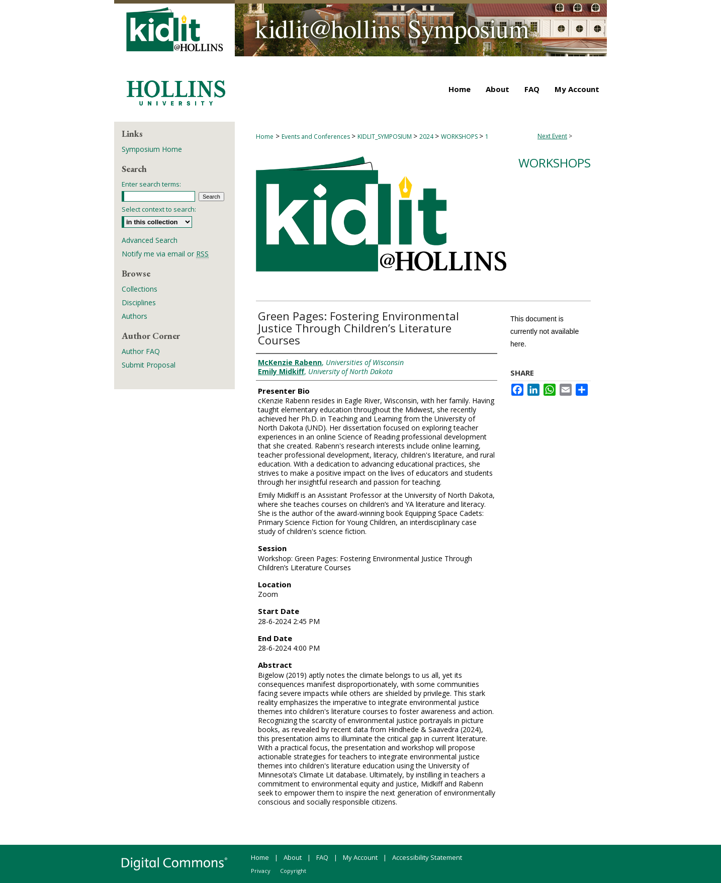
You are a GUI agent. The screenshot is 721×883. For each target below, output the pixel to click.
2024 (427, 136)
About (293, 857)
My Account (360, 857)
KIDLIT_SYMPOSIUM (385, 136)
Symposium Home (152, 149)
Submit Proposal (148, 365)
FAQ (322, 857)
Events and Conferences (316, 136)
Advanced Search (149, 240)
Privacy (261, 870)
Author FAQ (141, 351)
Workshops (554, 162)
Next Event (552, 136)
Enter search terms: (151, 184)
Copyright (293, 870)
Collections (139, 289)
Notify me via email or (165, 253)
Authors (134, 316)
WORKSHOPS (460, 136)
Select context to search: (159, 209)
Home (265, 136)
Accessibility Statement (427, 857)
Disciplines (139, 302)
